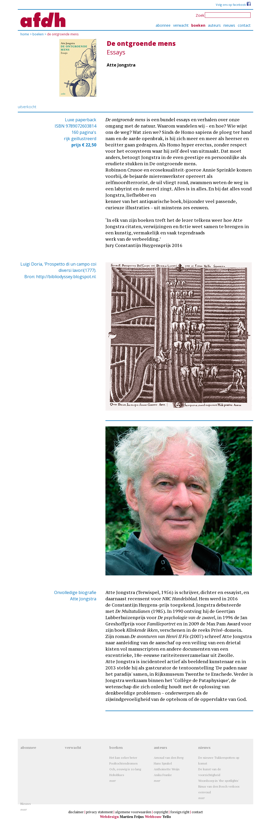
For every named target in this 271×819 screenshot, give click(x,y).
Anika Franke (163, 775)
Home (25, 34)
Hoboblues (116, 775)
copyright (161, 812)
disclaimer (76, 812)
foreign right (179, 812)
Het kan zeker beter (123, 758)
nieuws (229, 25)
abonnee (163, 25)
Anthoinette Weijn (166, 769)
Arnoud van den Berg (168, 758)
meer (112, 781)
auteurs (214, 25)
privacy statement (99, 812)
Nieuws (25, 804)
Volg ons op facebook (233, 5)
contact (244, 25)
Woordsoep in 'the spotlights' (218, 781)
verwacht (181, 25)
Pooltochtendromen (123, 763)
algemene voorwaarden (133, 812)
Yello (166, 816)
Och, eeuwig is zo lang (125, 769)
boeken (198, 25)
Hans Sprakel (163, 763)
